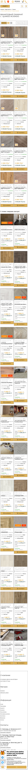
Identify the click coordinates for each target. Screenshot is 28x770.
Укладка (2, 710)
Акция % (5, 6)
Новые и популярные (20, 23)
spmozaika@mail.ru (5, 753)
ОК (16, 767)
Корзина (2, 690)
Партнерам (3, 706)
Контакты (2, 715)
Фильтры (4, 23)
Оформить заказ (4, 692)
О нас (1, 704)
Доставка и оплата (5, 713)
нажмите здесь (10, 764)
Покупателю (3, 712)
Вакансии (2, 717)
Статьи (2, 719)
